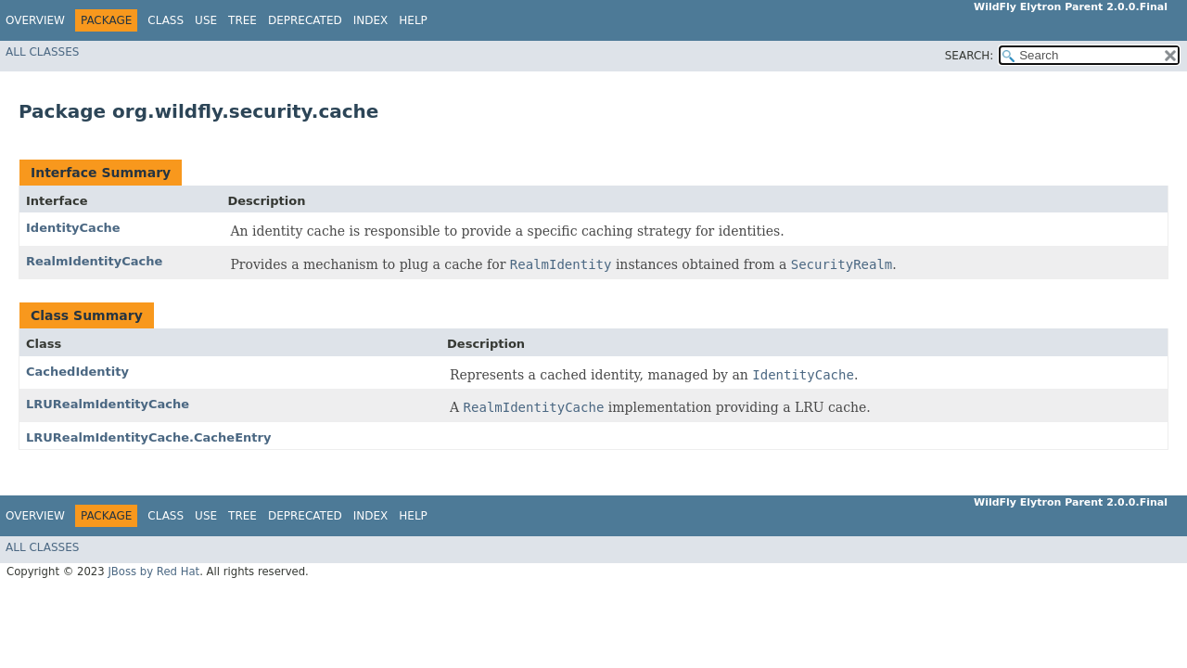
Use (206, 20)
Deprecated (305, 20)
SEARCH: (969, 55)
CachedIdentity (77, 372)
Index (371, 20)
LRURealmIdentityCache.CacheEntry (148, 437)
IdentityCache (73, 228)
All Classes (42, 51)
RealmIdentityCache (94, 261)
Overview (35, 20)
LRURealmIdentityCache (107, 404)
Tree (242, 20)
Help (413, 20)
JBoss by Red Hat (153, 571)
